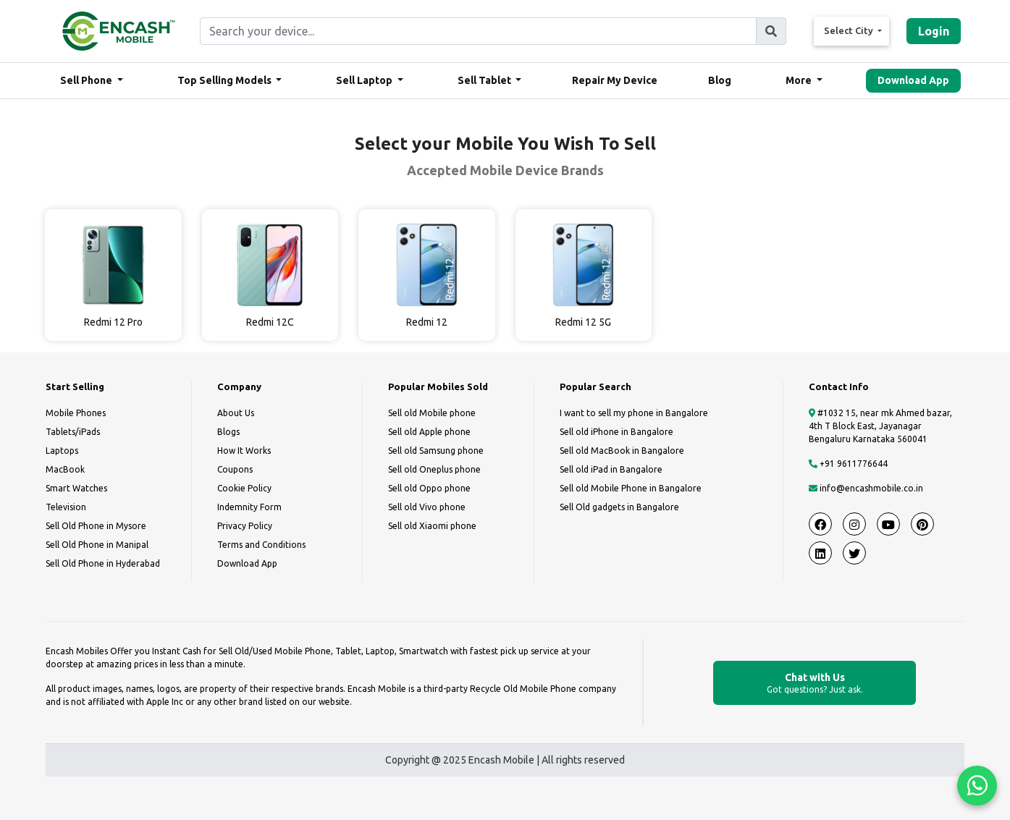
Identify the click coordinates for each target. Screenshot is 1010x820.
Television (66, 507)
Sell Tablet (485, 80)
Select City (849, 30)
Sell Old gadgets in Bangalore (619, 507)
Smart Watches (76, 488)
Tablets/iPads (73, 431)
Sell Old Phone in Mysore (96, 526)
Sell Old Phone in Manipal (97, 544)
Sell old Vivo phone (427, 507)
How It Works (244, 450)
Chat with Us (814, 684)
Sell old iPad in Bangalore (611, 469)
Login (933, 31)
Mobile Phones (76, 413)
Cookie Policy (244, 488)
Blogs (228, 431)
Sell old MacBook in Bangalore (622, 450)
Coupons (235, 469)
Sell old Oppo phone (429, 488)
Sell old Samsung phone (436, 450)
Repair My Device (614, 80)
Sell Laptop (365, 80)
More (800, 80)
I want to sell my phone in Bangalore (634, 413)
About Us (235, 413)
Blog (719, 80)
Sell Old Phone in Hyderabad (103, 563)
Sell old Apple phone (429, 431)
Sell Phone (87, 80)
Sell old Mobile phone (432, 413)
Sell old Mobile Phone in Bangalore (631, 488)
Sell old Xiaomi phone (432, 526)
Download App (913, 80)
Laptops (62, 450)
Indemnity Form (249, 507)
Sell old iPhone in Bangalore (616, 431)
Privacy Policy (244, 526)
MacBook (65, 469)
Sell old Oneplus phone (434, 469)
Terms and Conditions (261, 544)
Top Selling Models (225, 80)
